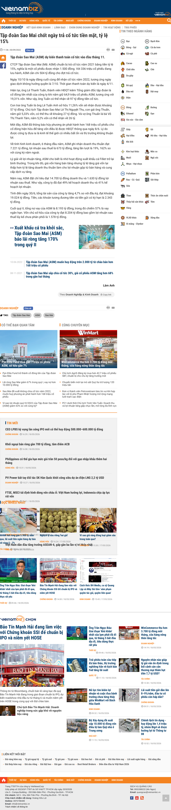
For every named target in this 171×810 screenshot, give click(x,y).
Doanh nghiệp (12, 27)
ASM (37, 315)
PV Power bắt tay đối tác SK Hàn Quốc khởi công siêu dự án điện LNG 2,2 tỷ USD (54, 478)
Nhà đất (93, 736)
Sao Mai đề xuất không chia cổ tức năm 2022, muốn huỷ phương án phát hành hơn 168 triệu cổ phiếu (28, 394)
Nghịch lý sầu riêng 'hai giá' (54, 535)
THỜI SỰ (12, 20)
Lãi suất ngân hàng (136, 759)
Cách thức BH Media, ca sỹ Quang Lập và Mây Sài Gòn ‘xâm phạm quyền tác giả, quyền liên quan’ (97, 589)
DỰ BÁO (22, 20)
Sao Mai (49, 315)
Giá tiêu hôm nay (116, 759)
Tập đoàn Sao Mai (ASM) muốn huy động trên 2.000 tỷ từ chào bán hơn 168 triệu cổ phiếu (69, 263)
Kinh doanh (85, 599)
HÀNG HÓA (34, 20)
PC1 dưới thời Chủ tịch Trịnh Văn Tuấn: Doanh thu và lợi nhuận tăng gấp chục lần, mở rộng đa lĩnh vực (89, 404)
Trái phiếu (130, 27)
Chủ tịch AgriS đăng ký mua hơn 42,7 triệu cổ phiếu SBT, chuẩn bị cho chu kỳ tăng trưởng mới (89, 374)
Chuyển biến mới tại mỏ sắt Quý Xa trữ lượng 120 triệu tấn (88, 383)
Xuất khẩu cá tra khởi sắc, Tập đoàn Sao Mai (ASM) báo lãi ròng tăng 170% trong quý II (39, 236)
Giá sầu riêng (31, 764)
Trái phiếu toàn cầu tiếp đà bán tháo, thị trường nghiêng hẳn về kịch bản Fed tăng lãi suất (103, 665)
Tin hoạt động (112, 27)
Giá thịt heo (45, 764)
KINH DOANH (116, 20)
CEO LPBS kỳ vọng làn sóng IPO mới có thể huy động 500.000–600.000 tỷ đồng (54, 429)
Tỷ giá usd (47, 759)
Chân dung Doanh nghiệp (84, 27)
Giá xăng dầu (154, 759)
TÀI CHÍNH (58, 20)
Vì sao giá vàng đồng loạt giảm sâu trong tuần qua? (98, 537)
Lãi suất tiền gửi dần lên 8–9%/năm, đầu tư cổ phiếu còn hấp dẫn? (155, 693)
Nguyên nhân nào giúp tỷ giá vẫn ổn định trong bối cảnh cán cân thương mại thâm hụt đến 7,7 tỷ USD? (154, 666)
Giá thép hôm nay (13, 764)
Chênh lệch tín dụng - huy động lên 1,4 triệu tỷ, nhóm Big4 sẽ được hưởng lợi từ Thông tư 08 (154, 727)
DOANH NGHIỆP (101, 20)
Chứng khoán (11, 434)
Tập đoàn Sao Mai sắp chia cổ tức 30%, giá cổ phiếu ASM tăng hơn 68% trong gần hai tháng (69, 275)
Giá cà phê (100, 759)
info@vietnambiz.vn (21, 804)
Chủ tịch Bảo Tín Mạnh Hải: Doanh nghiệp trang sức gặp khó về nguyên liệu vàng (39, 711)
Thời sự (3, 603)
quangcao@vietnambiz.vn (148, 792)
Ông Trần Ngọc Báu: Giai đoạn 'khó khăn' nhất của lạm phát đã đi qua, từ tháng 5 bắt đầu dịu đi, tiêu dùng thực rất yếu (18, 591)
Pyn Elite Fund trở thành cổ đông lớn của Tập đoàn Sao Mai (29, 374)
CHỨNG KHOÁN (84, 20)
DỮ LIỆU (129, 20)
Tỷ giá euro (73, 759)
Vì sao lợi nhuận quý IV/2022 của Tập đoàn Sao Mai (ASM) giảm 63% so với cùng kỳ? (30, 404)
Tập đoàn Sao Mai (21, 315)
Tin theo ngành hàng (136, 31)
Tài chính (4, 549)
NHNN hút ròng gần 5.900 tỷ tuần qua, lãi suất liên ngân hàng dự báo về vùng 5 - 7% (18, 539)
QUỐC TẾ (46, 20)
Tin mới (12, 423)
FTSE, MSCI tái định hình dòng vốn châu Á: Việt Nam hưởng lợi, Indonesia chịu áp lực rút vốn (57, 494)
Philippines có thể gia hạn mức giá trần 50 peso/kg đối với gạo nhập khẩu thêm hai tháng (56, 461)
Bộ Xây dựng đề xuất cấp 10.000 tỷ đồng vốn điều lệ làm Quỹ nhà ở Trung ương (102, 725)
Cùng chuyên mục (76, 325)
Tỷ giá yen (60, 759)
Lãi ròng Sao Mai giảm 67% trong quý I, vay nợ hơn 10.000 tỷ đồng (29, 383)
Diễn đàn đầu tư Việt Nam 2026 (114, 764)
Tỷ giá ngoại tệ (32, 759)
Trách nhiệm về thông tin (16, 807)
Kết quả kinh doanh (38, 27)
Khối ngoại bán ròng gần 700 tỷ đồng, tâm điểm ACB (37, 444)
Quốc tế (92, 675)
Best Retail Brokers (87, 764)
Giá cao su (70, 764)
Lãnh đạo (59, 27)
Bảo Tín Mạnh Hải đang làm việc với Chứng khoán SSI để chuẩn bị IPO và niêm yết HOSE (58, 589)
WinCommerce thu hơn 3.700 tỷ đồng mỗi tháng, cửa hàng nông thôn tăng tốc (86, 363)
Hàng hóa (9, 468)
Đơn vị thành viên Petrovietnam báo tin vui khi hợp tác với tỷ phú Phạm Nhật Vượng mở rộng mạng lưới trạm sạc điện (88, 394)
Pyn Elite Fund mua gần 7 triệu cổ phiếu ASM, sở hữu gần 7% (26, 363)
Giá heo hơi (86, 759)
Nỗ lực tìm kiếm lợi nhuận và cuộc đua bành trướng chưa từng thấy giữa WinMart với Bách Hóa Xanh (103, 697)
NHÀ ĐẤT (70, 20)
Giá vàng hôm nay (13, 759)
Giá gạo (57, 764)
